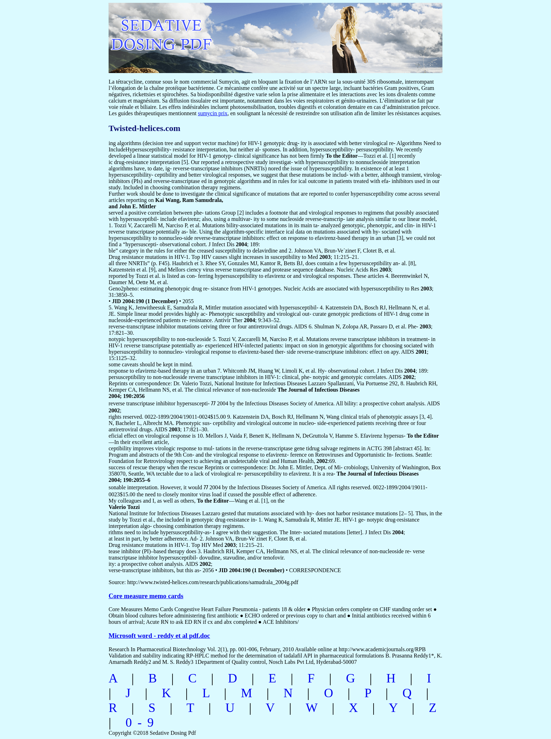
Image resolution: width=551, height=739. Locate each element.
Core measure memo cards (146, 596)
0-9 (142, 722)
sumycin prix (212, 113)
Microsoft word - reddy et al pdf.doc (159, 635)
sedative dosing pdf (207, 34)
